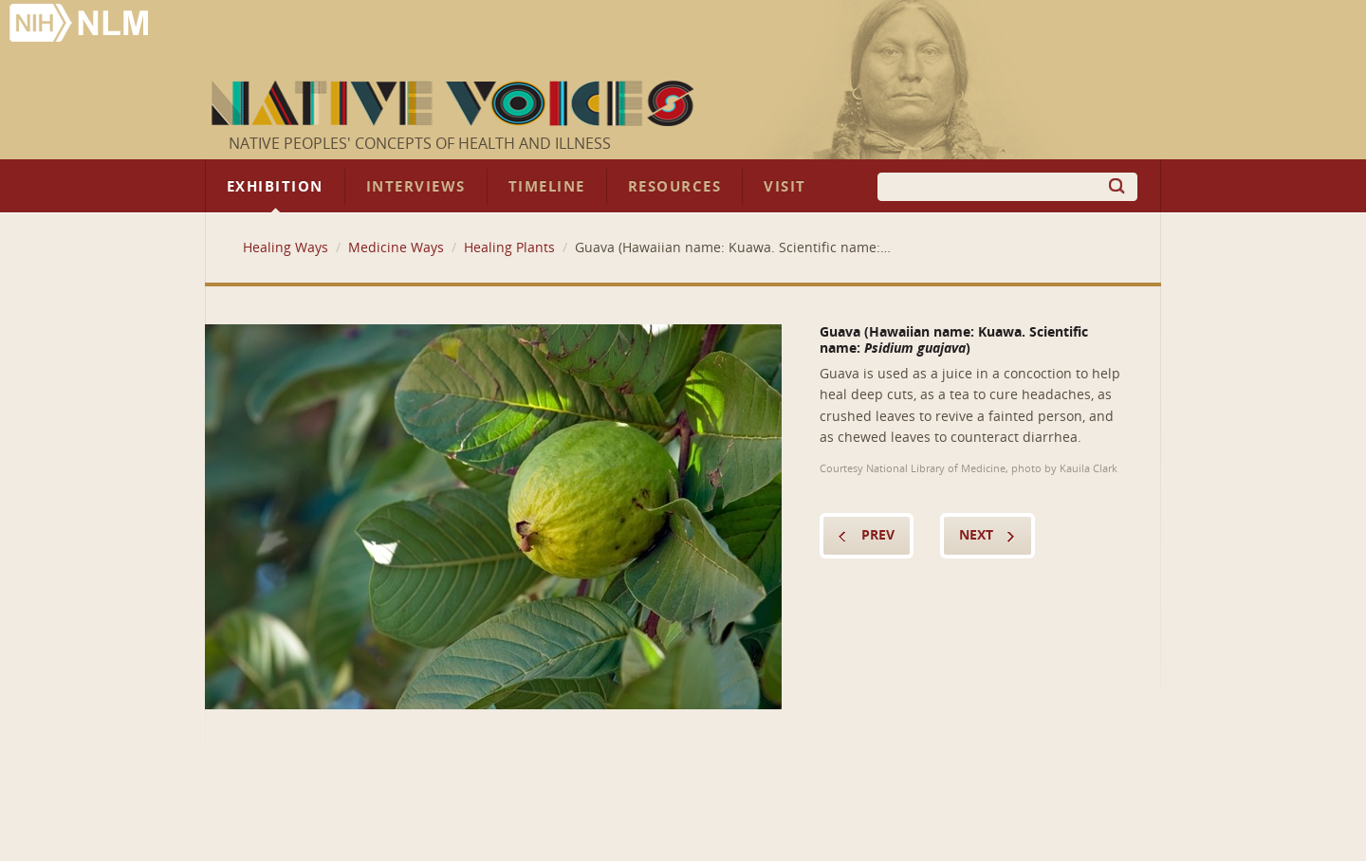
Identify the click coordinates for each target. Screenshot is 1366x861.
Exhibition (275, 186)
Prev (878, 535)
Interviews (416, 186)
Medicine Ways (396, 248)
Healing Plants (509, 248)
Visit (785, 186)
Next (976, 535)
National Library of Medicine (80, 25)
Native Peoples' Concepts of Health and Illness (420, 144)
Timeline (546, 186)
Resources (674, 186)
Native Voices (455, 103)
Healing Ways (285, 248)
